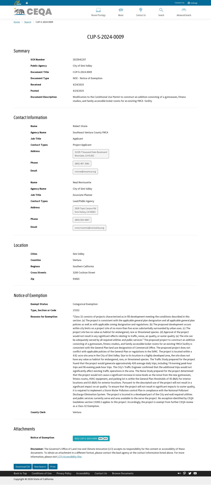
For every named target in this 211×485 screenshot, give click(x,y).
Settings (192, 2)
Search (161, 11)
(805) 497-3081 (82, 163)
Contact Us (179, 2)
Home (17, 22)
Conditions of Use (41, 473)
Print (53, 466)
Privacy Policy (63, 473)
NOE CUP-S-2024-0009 (91, 438)
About (121, 11)
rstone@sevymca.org (85, 171)
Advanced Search (184, 11)
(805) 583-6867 (82, 220)
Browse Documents (123, 473)
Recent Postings (98, 11)
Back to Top (20, 473)
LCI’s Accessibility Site (69, 456)
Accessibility (83, 473)
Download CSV (23, 466)
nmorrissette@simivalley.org (89, 228)
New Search (40, 466)
